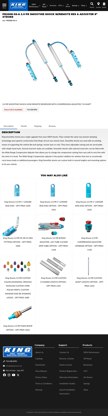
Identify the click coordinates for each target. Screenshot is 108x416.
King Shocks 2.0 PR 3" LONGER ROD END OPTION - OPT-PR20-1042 (89, 206)
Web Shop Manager (75, 412)
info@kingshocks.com (14, 366)
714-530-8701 (11, 361)
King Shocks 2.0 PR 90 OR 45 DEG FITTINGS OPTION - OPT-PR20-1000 (18, 242)
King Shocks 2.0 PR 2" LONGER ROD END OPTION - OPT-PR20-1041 (53, 206)
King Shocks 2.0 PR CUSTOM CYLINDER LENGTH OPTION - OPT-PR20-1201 (53, 282)
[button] (34, 5)
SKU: (4, 21)
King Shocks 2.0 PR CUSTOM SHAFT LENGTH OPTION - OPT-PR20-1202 (89, 282)
